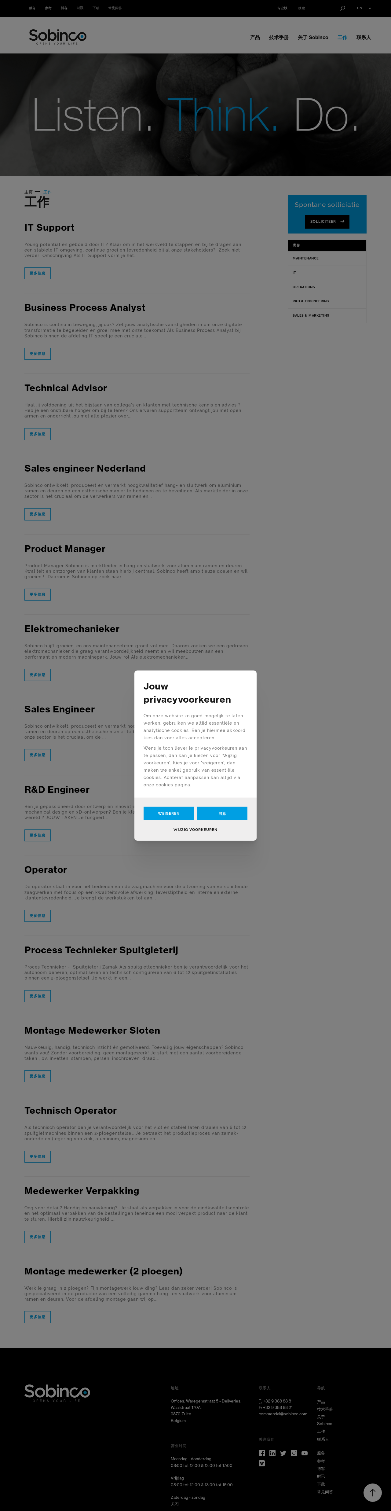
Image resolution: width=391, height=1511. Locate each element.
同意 (222, 813)
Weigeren (169, 813)
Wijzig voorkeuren (195, 829)
